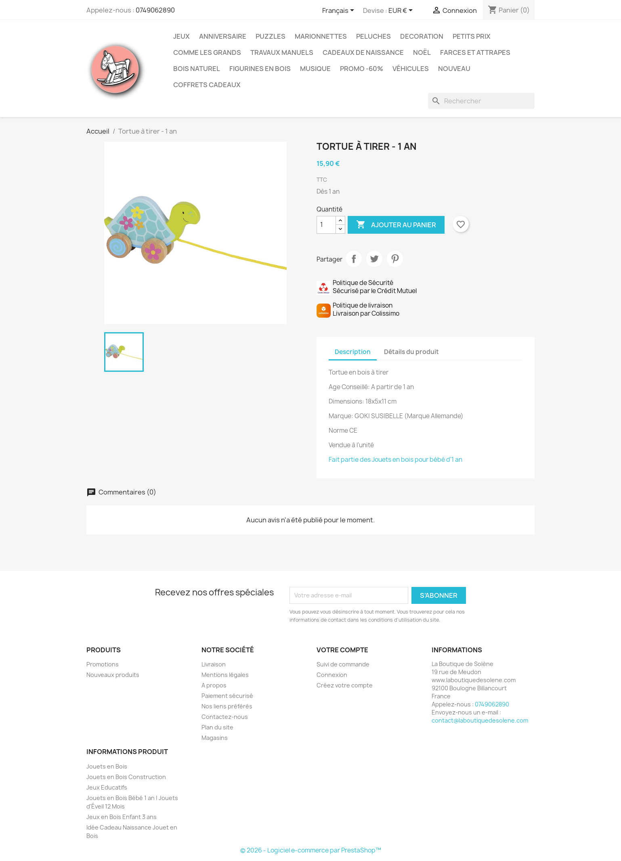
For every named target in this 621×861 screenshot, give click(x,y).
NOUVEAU (454, 68)
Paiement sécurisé (227, 696)
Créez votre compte (345, 685)
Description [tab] (353, 352)
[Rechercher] (481, 101)
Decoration (421, 36)
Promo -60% (361, 68)
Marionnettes (321, 36)
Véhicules (410, 68)
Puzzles (270, 36)
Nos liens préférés (226, 706)
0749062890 (155, 10)
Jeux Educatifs (106, 787)
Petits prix (472, 36)
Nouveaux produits (112, 675)
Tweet (374, 259)
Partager (354, 259)
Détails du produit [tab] (411, 352)
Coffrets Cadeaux (207, 84)
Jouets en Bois (106, 766)
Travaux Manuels (281, 52)
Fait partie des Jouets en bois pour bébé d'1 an (395, 459)
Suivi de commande (343, 664)
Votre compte (342, 649)
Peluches (373, 36)
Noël (422, 52)
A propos (214, 685)
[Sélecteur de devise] (401, 11)
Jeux (181, 36)
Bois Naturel (196, 68)
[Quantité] (326, 225)
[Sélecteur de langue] (339, 11)
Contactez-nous (224, 717)
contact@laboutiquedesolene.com (480, 720)
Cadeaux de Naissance (363, 52)
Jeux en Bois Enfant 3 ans (121, 817)
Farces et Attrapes (475, 52)
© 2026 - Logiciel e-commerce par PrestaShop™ (310, 850)
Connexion (332, 675)
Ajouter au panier (396, 225)
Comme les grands (207, 52)
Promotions (102, 664)
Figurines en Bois (260, 68)
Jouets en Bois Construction (126, 777)
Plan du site (217, 727)
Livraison (213, 664)
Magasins (214, 738)
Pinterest (395, 259)
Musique (315, 68)
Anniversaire (222, 36)
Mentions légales (225, 675)
